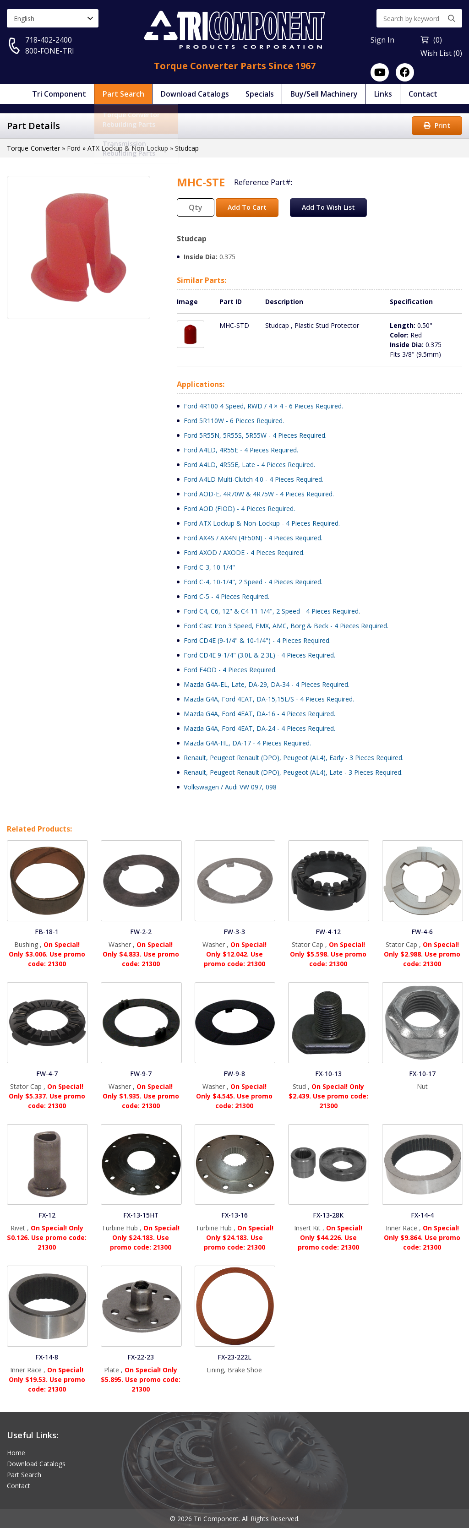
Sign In (382, 40)
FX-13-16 (234, 1215)
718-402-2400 (48, 40)
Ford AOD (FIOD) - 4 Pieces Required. (239, 508)
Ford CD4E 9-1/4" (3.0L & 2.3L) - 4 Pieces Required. (259, 655)
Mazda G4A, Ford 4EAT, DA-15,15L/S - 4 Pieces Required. (269, 699)
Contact (423, 94)
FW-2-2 (141, 931)
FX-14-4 (422, 1215)
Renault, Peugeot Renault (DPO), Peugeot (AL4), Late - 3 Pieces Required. (293, 772)
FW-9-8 (234, 1073)
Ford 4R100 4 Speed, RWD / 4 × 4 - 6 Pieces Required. (263, 406)
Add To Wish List (328, 207)
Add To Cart (247, 207)
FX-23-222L (234, 1357)
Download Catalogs (195, 94)
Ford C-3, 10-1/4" (209, 567)
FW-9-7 (141, 1073)
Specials (259, 94)
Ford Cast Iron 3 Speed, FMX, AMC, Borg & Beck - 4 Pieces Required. (286, 625)
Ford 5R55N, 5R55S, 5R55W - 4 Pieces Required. (255, 435)
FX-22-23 (140, 1357)
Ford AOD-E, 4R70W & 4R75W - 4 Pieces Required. (259, 493)
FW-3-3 (234, 931)
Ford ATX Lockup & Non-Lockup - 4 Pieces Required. (262, 523)
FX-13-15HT (140, 1215)
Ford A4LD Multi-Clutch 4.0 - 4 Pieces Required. (253, 479)
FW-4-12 (328, 931)
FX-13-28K (328, 1215)
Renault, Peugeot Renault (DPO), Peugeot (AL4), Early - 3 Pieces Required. (294, 757)
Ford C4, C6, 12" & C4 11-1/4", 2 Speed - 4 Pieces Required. (272, 611)
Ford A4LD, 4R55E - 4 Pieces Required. (241, 450)
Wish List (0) (441, 53)
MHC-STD (234, 325)
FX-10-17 (422, 1073)
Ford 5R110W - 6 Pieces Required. (234, 420)
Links (383, 94)
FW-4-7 (47, 1073)
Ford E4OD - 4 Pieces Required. (230, 669)
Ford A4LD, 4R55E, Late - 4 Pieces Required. (249, 464)
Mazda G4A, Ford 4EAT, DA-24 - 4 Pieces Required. (259, 728)
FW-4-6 (422, 931)
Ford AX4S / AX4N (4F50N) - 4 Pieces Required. (253, 537)
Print (437, 125)
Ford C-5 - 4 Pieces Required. (226, 596)
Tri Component (59, 94)
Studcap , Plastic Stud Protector (312, 325)
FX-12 (46, 1215)
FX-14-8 (46, 1357)
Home (16, 1452)
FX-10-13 (328, 1073)
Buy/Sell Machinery (324, 94)
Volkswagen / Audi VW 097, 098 (230, 787)
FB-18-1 (47, 931)
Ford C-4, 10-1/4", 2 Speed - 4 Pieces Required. (253, 581)
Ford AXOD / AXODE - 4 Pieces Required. (244, 552)
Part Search (123, 94)
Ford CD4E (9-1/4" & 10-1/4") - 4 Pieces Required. (257, 640)
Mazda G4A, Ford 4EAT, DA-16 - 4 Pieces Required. (259, 713)
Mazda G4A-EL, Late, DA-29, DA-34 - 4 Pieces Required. (266, 684)
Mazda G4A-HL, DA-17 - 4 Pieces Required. (247, 743)
